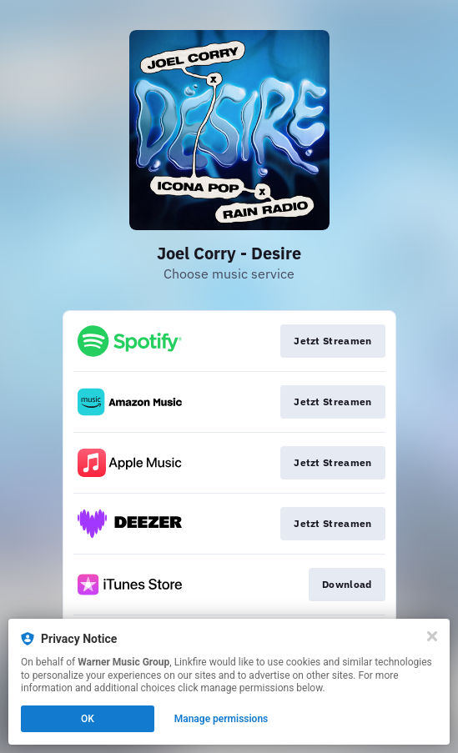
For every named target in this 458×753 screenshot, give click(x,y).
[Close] (432, 636)
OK (87, 719)
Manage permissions (221, 719)
